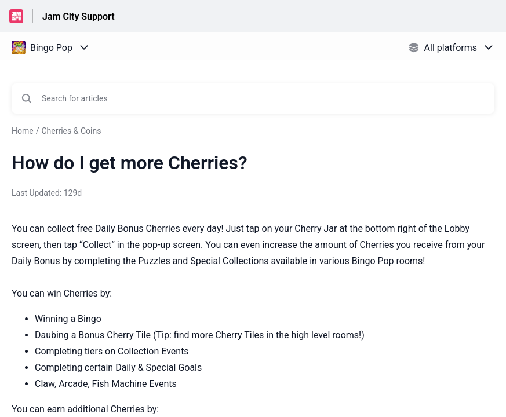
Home (23, 131)
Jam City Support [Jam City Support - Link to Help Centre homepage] (78, 16)
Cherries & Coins (71, 131)
